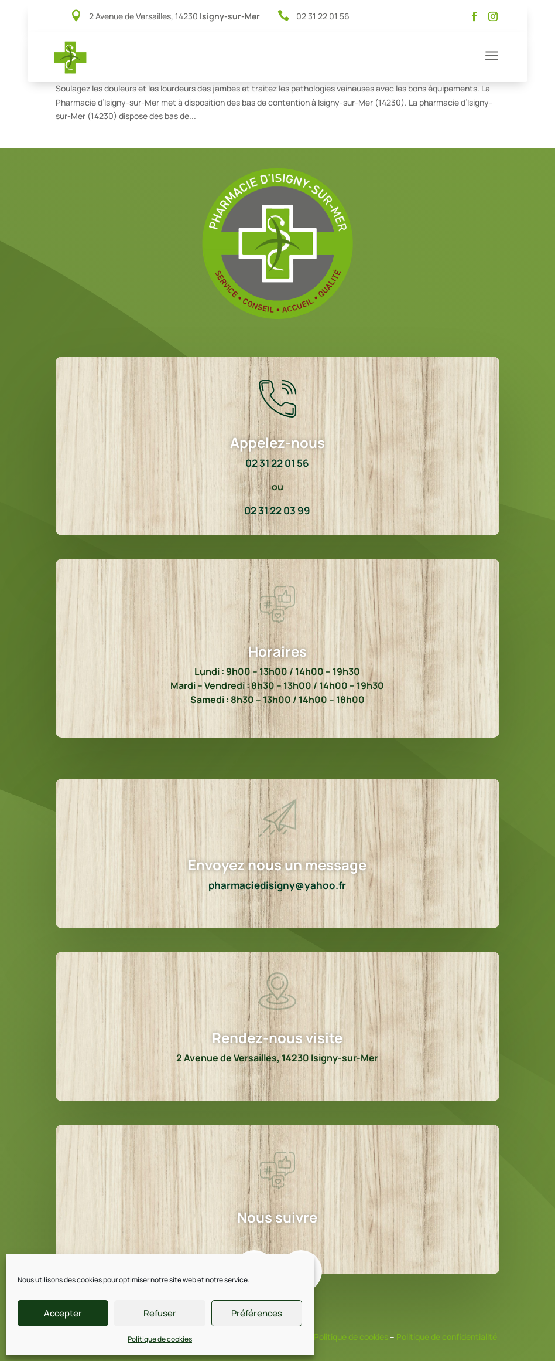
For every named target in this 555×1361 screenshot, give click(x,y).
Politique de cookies (160, 1339)
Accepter (63, 1313)
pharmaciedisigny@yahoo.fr (277, 885)
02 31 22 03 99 (277, 510)
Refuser (159, 1313)
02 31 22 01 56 (323, 16)
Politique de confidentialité (446, 1336)
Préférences (256, 1313)
